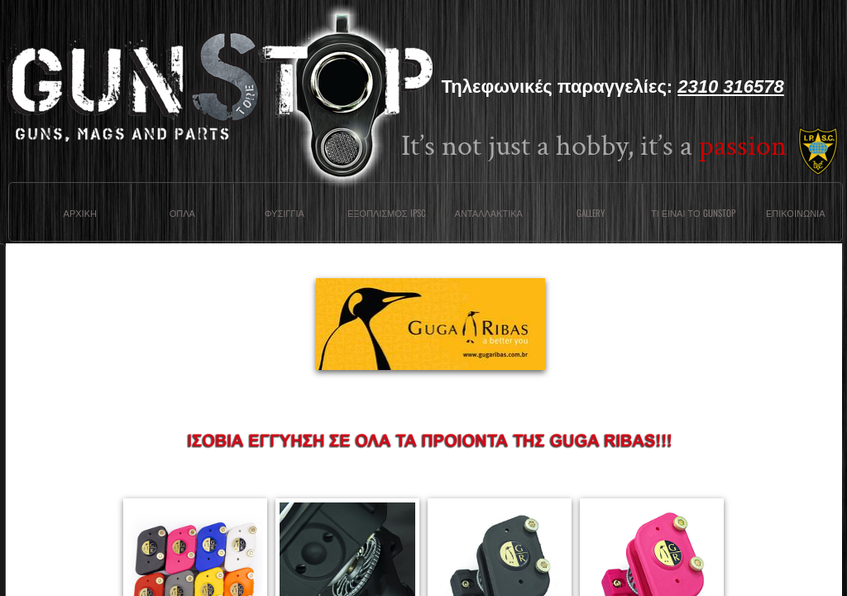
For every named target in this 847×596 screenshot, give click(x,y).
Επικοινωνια (795, 212)
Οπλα (182, 212)
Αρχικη (80, 212)
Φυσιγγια (284, 212)
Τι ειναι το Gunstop (693, 212)
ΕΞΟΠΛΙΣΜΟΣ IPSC (386, 212)
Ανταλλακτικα (489, 212)
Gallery (591, 212)
